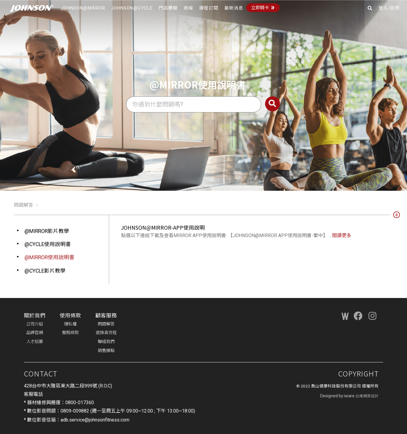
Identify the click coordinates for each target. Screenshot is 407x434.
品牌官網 (34, 332)
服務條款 (70, 332)
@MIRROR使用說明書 (49, 257)
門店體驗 (168, 8)
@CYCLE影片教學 (45, 271)
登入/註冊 (389, 8)
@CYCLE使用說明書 (47, 244)
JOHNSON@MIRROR (83, 8)
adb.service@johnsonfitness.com (95, 420)
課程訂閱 (208, 8)
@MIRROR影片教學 (46, 231)
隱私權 (70, 324)
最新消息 (233, 8)
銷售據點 (106, 350)
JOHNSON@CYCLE (132, 8)
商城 (188, 8)
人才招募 (34, 341)
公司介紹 (34, 324)
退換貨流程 (106, 332)
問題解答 (23, 205)
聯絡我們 (106, 341)
